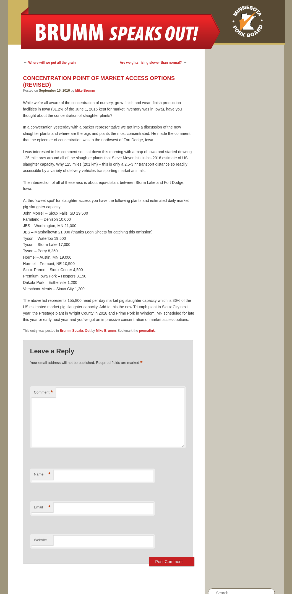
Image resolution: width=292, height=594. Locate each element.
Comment (43, 393)
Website (40, 540)
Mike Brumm (85, 90)
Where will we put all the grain (51, 63)
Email (42, 507)
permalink (147, 331)
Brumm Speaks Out (75, 331)
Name (42, 474)
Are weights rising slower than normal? (151, 63)
